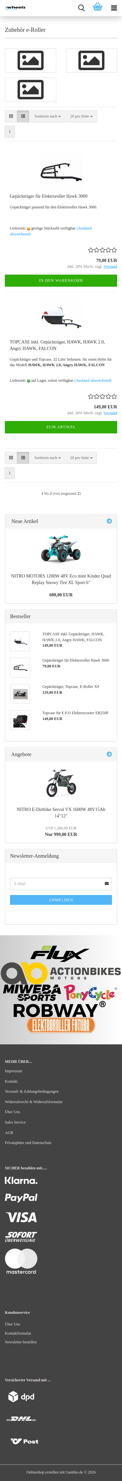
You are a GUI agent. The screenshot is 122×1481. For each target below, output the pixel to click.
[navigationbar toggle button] (114, 8)
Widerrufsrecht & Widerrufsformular (33, 1102)
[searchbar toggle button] (81, 8)
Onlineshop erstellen (42, 1472)
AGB (9, 1132)
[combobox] (47, 116)
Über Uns (12, 1112)
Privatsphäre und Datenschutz (28, 1142)
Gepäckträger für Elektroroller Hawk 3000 (49, 196)
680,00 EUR (61, 594)
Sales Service (15, 1122)
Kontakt (11, 1081)
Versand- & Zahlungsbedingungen (32, 1091)
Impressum (13, 1071)
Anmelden (61, 900)
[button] (11, 116)
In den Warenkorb (61, 280)
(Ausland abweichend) (92, 380)
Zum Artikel (61, 427)
